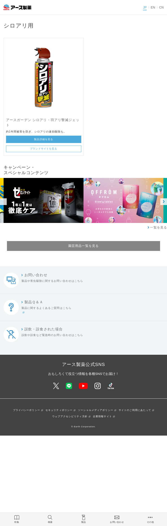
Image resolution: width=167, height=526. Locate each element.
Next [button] (163, 201)
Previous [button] (3, 201)
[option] (123, 200)
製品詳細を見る (43, 139)
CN (161, 7)
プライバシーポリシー (26, 410)
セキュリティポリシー (59, 410)
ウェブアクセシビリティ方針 (70, 416)
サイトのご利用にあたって (135, 410)
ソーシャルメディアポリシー (95, 410)
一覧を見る (158, 227)
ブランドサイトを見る (43, 148)
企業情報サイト (102, 416)
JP (145, 7)
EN (153, 7)
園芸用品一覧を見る (83, 246)
